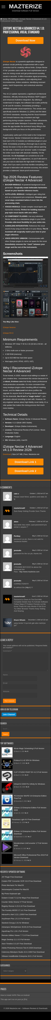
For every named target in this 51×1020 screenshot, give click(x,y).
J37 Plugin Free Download (12, 877)
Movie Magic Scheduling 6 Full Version (29, 748)
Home (3, 19)
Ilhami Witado (19, 620)
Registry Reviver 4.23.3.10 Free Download (18, 906)
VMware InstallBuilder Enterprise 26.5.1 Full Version (22, 956)
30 (28, 787)
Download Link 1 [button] (25, 461)
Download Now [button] (25, 40)
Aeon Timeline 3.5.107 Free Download (17, 944)
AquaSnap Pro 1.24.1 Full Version (15, 931)
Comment (7, 651)
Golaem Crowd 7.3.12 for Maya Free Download (20, 898)
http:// (28, 587)
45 (27, 751)
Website (6, 691)
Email (5, 683)
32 (27, 775)
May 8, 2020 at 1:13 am (40, 550)
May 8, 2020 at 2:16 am (40, 564)
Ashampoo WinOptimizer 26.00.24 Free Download (21, 927)
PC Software (13, 19)
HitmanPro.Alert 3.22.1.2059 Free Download (19, 914)
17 (30, 836)
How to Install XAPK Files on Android (15, 995)
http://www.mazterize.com (29, 572)
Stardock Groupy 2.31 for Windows (15, 923)
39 (28, 763)
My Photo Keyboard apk (11, 894)
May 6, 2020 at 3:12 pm (40, 536)
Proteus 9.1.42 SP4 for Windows (26, 760)
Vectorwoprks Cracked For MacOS (15, 889)
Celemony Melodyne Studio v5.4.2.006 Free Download (23, 952)
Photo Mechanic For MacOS (13, 885)
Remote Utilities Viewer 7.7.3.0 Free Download (20, 935)
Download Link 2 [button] (25, 471)
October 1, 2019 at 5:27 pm (39, 508)
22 (30, 801)
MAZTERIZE (25, 6)
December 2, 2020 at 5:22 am (38, 620)
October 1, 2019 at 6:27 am (39, 493)
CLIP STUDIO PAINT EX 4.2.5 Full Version (30, 772)
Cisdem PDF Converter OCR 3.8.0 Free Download (21, 881)
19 (27, 813)
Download (7, 454)
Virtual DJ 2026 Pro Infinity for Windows (29, 784)
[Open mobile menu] (3, 7)
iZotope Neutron (9, 327)
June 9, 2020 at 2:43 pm (40, 596)
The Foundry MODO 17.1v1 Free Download (19, 910)
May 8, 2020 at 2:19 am (40, 580)
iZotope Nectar (9, 62)
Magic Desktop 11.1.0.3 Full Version (16, 939)
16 (29, 848)
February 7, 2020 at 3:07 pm (38, 521)
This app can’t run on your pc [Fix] (14, 999)
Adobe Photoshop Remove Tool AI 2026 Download (21, 948)
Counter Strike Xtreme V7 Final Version (17, 902)
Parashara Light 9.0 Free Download (26, 819)
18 (28, 822)
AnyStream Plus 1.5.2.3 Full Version (16, 919)
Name (5, 675)
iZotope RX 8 (8, 333)
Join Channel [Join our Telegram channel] (9, 714)
